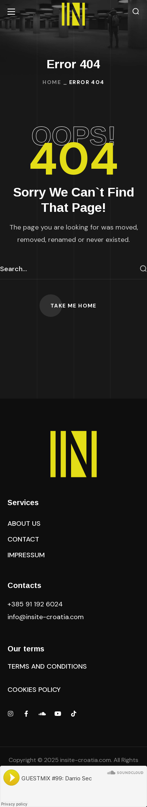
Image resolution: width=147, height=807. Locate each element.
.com (46, 616)
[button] (135, 11)
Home (51, 82)
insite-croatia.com (85, 760)
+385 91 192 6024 (36, 604)
